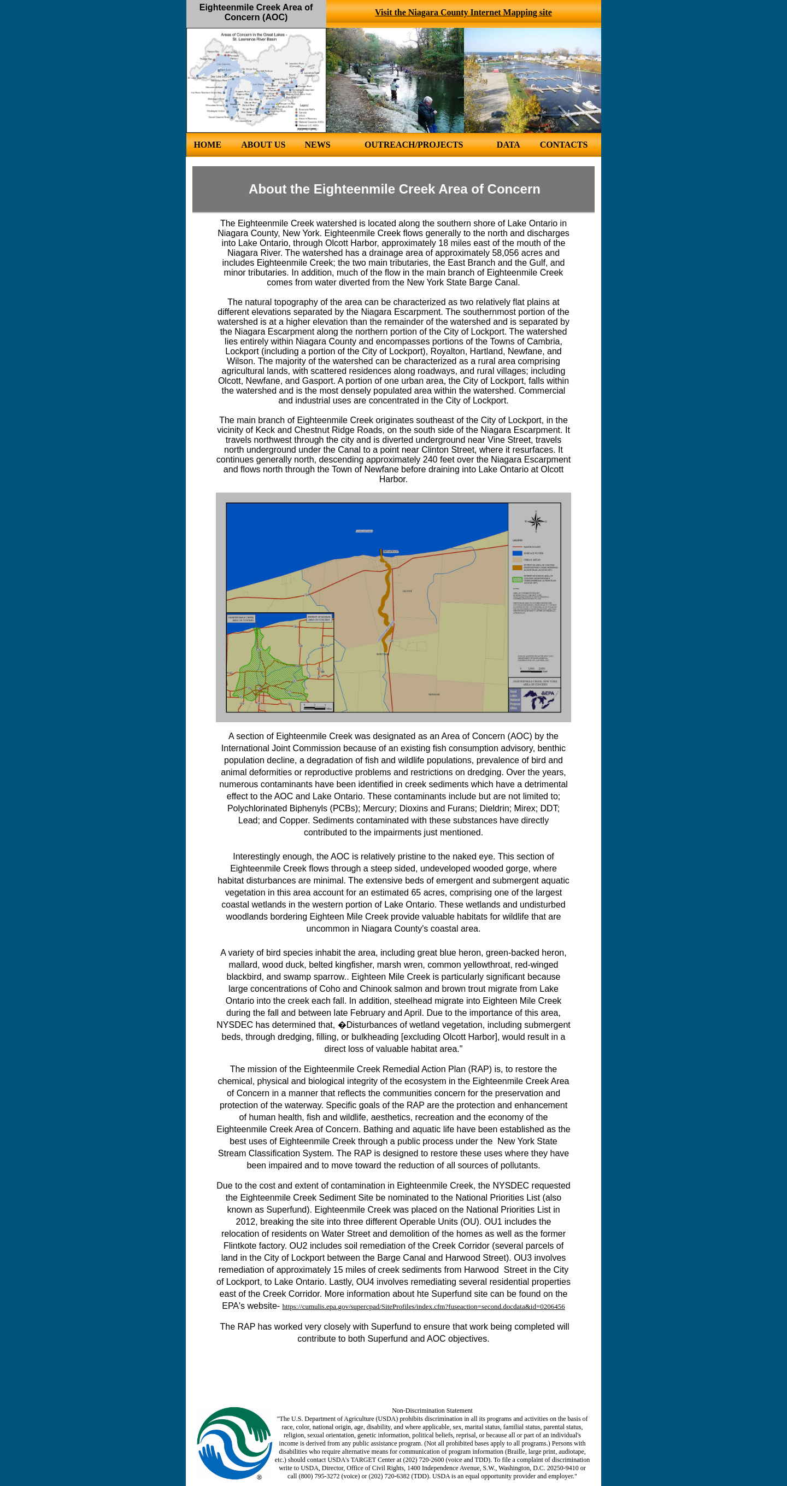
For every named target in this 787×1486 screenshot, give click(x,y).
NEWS (317, 144)
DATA (508, 144)
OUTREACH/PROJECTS (414, 144)
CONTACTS (564, 144)
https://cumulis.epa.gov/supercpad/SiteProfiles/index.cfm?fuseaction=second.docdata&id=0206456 (424, 1306)
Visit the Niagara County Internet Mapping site (463, 12)
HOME (207, 144)
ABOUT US (263, 144)
